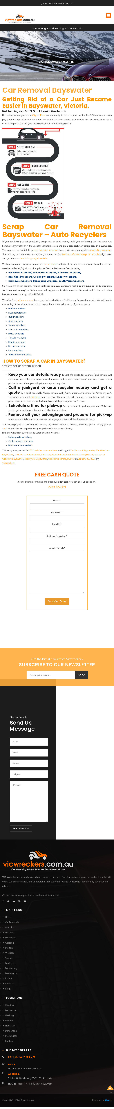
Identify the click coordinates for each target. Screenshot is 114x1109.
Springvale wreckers (20, 281)
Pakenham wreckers (19, 273)
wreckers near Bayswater (61, 459)
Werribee (9, 953)
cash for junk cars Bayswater (56, 455)
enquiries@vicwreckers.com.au (24, 1067)
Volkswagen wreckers (19, 355)
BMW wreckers (16, 334)
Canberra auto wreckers (20, 441)
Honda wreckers (16, 342)
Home (8, 917)
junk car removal (25, 300)
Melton (9, 948)
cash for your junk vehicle (34, 259)
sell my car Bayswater (36, 459)
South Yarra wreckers (71, 281)
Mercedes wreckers (18, 330)
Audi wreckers (15, 321)
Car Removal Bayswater (47, 90)
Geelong (9, 943)
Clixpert (108, 1100)
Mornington (11, 974)
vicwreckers (8, 463)
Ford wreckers (15, 351)
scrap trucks (51, 264)
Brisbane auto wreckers (20, 446)
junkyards (35, 397)
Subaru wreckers (16, 325)
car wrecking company (100, 250)
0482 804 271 (50, 3)
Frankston (10, 963)
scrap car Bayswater (83, 455)
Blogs (8, 989)
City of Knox (38, 115)
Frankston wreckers (69, 273)
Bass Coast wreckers (20, 277)
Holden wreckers (16, 309)
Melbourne (10, 938)
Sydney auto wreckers (19, 437)
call (5, 429)
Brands (8, 979)
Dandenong (11, 969)
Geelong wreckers (43, 277)
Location (9, 933)
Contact (9, 984)
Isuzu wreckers (16, 317)
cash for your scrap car (46, 250)
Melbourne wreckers (44, 273)
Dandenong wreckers (45, 281)
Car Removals (12, 922)
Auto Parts (10, 928)
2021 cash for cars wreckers (42, 451)
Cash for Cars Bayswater (27, 455)
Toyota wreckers (17, 338)
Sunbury (9, 958)
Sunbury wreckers (65, 277)
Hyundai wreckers (17, 313)
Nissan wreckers (16, 346)
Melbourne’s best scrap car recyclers (81, 254)
